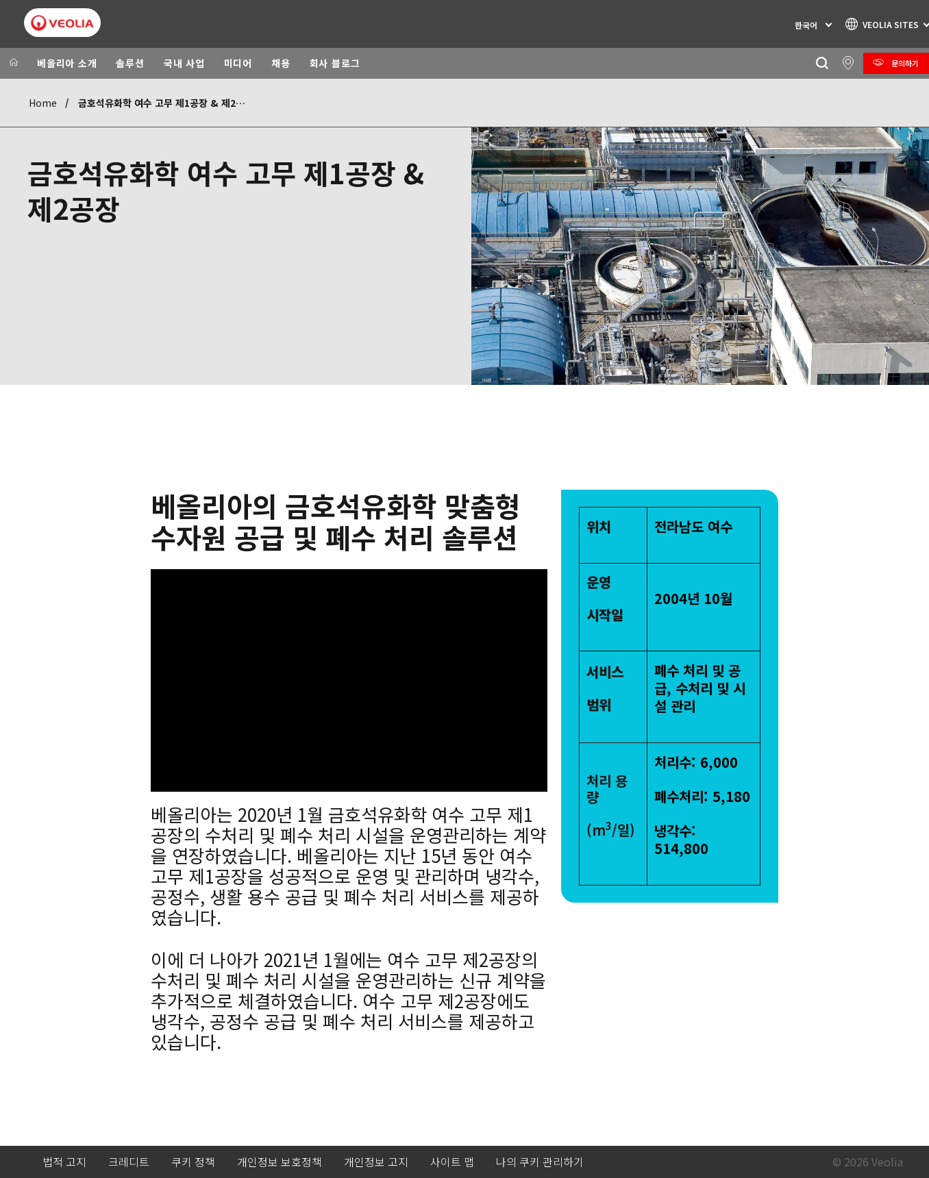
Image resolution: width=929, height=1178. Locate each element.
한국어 (806, 25)
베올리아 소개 (67, 63)
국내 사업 (184, 63)
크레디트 (128, 1162)
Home (43, 103)
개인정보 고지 (376, 1162)
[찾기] (821, 63)
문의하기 (905, 63)
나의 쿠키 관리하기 (540, 1162)
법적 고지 (64, 1162)
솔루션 (130, 63)
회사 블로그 (335, 63)
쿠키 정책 (193, 1162)
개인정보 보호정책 (279, 1162)
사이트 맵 (452, 1162)
